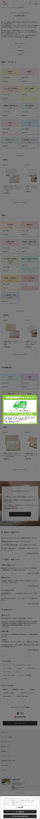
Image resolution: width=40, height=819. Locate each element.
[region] (20, 807)
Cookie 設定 (20, 807)
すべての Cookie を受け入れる (20, 816)
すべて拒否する (20, 812)
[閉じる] (37, 799)
